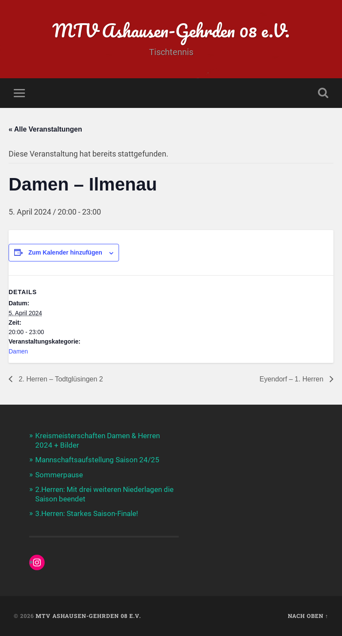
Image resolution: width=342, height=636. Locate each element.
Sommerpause (59, 474)
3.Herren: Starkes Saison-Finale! (86, 513)
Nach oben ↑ (308, 615)
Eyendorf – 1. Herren (292, 379)
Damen (18, 351)
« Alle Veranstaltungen (45, 129)
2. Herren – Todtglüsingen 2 (60, 379)
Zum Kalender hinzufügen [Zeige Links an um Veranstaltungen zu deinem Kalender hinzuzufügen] (65, 252)
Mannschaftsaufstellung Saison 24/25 (97, 459)
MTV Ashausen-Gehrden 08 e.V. (171, 30)
